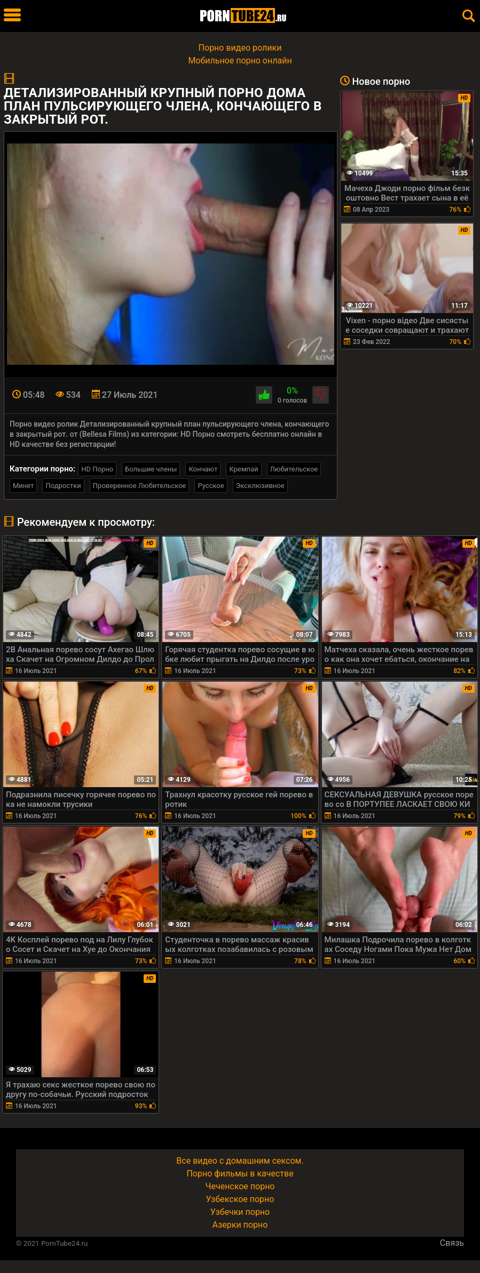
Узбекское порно (240, 1199)
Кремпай (243, 469)
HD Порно (97, 469)
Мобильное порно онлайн (240, 60)
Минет (23, 486)
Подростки (63, 486)
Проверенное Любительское (139, 486)
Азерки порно (240, 1225)
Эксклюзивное (260, 486)
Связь (452, 1243)
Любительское (294, 469)
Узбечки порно (240, 1212)
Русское (211, 486)
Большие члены (151, 469)
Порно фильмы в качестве (239, 1173)
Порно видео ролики (240, 48)
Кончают (202, 469)
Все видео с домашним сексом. (239, 1161)
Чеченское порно (240, 1186)
